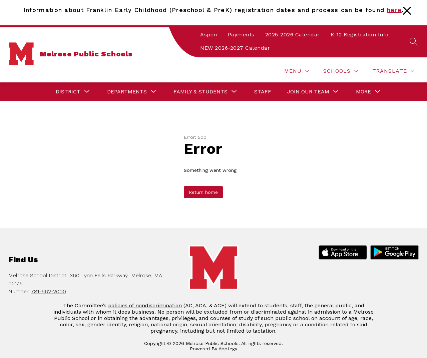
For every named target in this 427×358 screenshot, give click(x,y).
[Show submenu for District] (68, 92)
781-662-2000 (48, 291)
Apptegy (228, 348)
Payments (241, 34)
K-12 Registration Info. (360, 34)
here (394, 9)
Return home (203, 192)
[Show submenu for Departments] (127, 92)
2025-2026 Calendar (292, 34)
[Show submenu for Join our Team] (308, 92)
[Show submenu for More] (363, 92)
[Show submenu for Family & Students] (200, 92)
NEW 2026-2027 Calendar (235, 48)
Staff (262, 91)
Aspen (208, 34)
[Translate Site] (393, 71)
